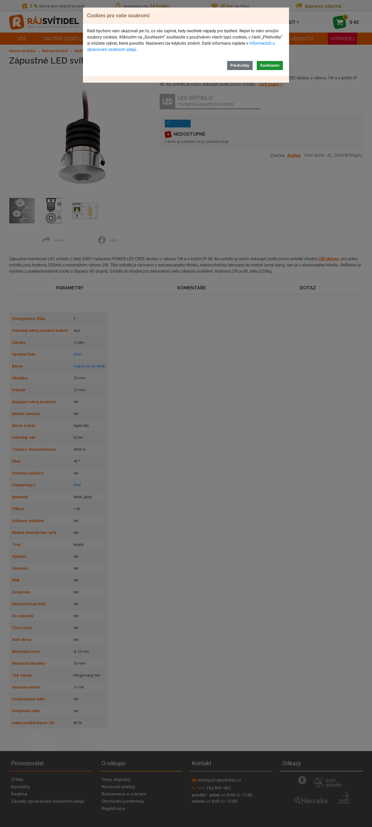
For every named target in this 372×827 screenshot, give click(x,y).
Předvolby (239, 65)
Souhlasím (270, 65)
